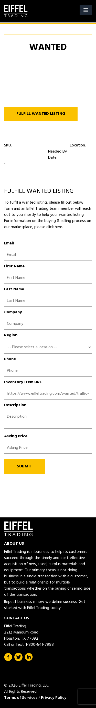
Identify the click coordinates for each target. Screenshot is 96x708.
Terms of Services (20, 697)
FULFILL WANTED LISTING (40, 113)
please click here (47, 227)
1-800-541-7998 (40, 644)
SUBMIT (24, 466)
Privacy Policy (53, 697)
